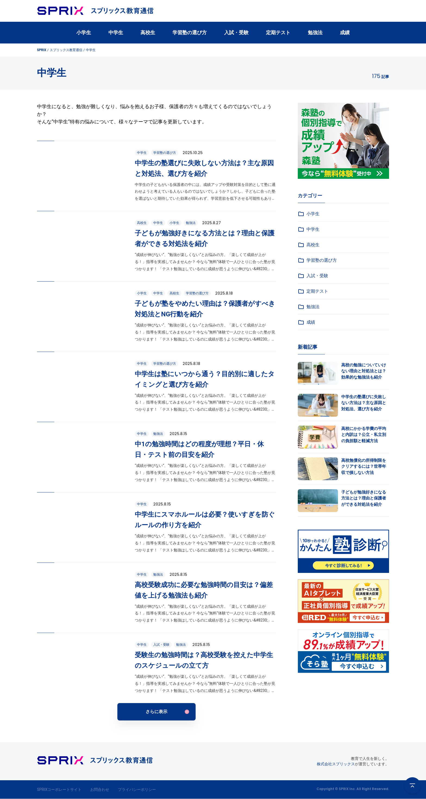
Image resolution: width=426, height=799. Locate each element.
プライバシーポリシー (137, 789)
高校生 (147, 32)
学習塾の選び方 (190, 32)
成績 (345, 32)
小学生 (83, 32)
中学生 (115, 32)
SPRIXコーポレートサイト (59, 789)
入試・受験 (236, 32)
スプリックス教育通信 (66, 50)
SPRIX (41, 50)
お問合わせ (99, 789)
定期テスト (278, 32)
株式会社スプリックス (336, 764)
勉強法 (315, 32)
